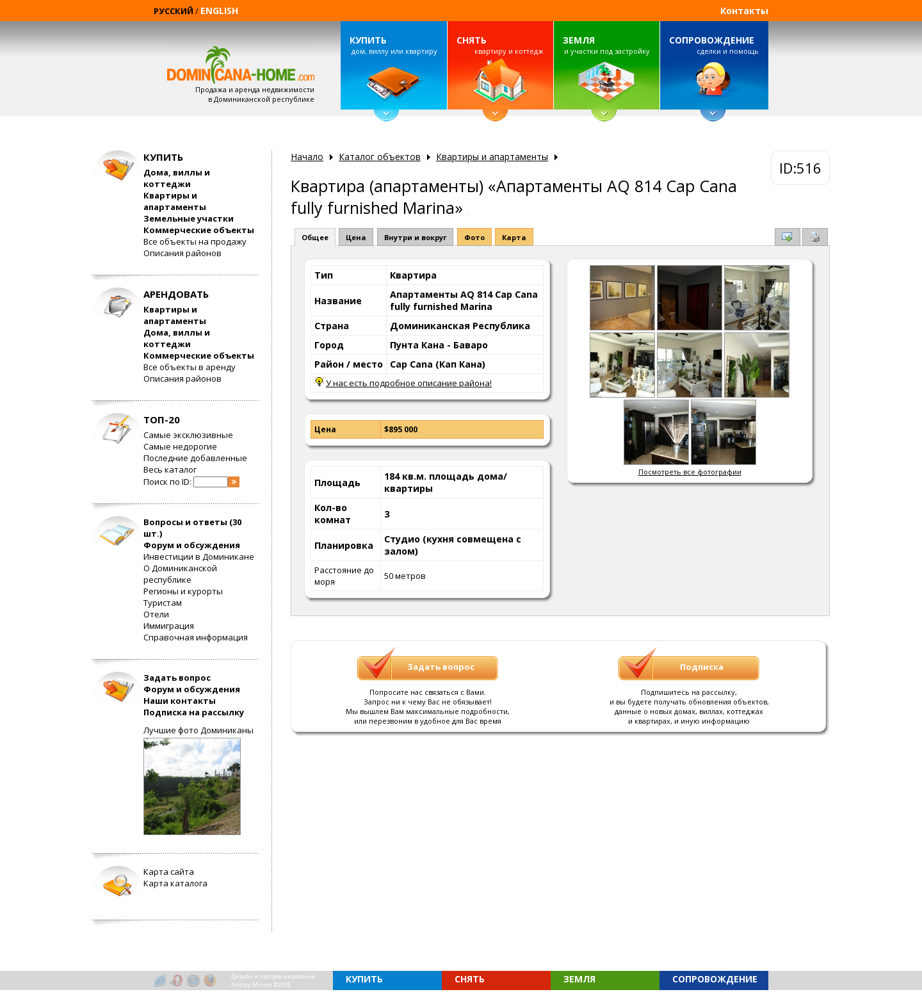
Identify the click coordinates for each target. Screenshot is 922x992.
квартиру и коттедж (500, 45)
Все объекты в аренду (189, 367)
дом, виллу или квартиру (393, 45)
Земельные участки (188, 218)
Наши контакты (179, 700)
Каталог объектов (380, 156)
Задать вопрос (177, 677)
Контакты (744, 10)
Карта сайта (168, 871)
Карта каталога (175, 883)
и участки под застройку (606, 45)
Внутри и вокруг (415, 237)
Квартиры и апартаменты (174, 201)
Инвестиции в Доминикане (198, 556)
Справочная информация (195, 637)
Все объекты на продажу (195, 241)
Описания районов (182, 253)
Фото (474, 237)
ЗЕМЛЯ (579, 40)
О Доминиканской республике (180, 573)
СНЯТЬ (472, 40)
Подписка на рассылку (193, 712)
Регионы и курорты (183, 591)
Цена (356, 237)
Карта (514, 237)
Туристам (162, 602)
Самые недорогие (180, 446)
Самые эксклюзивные (188, 435)
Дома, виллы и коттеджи (176, 178)
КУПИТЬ (368, 40)
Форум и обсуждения (191, 545)
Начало (307, 156)
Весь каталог (170, 469)
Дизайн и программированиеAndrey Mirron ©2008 (273, 980)
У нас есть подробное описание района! (409, 383)
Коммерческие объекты (198, 230)
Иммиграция (168, 625)
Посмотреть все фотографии (689, 471)
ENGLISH (219, 10)
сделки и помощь (714, 45)
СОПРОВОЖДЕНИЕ (711, 40)
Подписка (702, 666)
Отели (156, 614)
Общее (315, 237)
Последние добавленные (195, 458)
